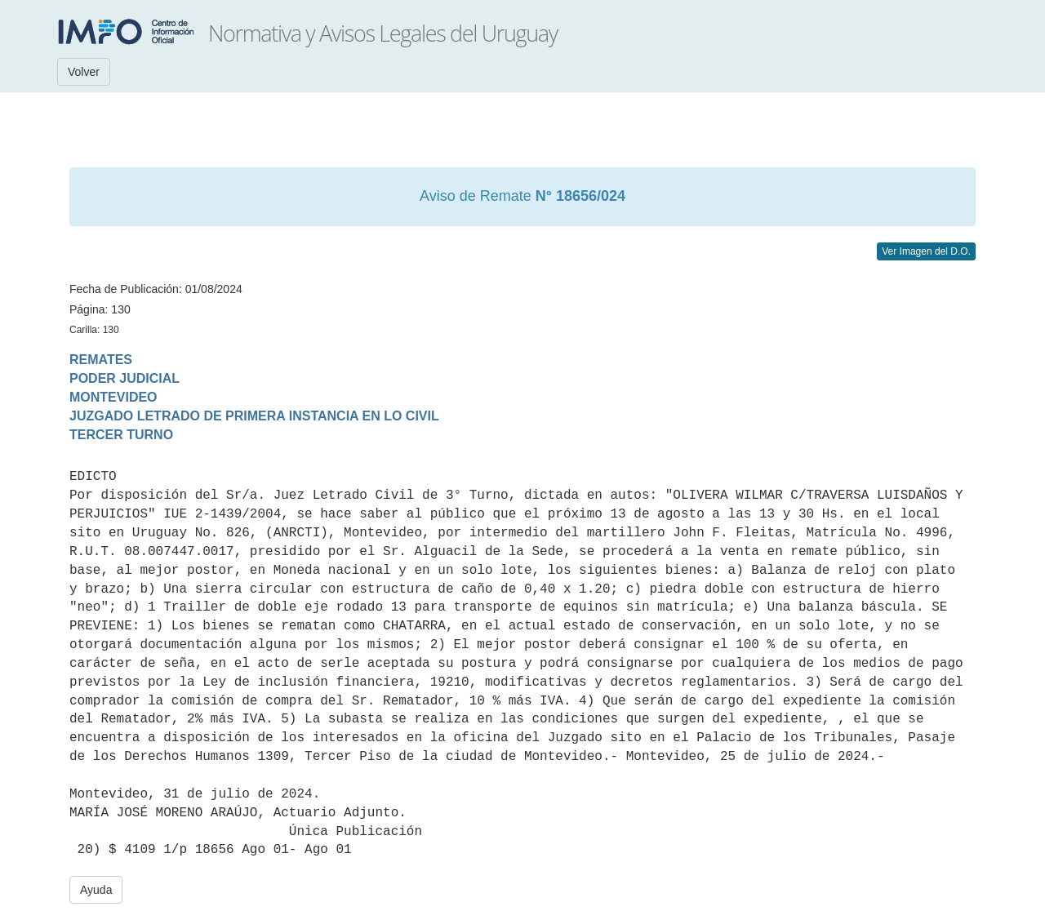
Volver (84, 71)
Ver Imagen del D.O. (926, 251)
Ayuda (96, 889)
